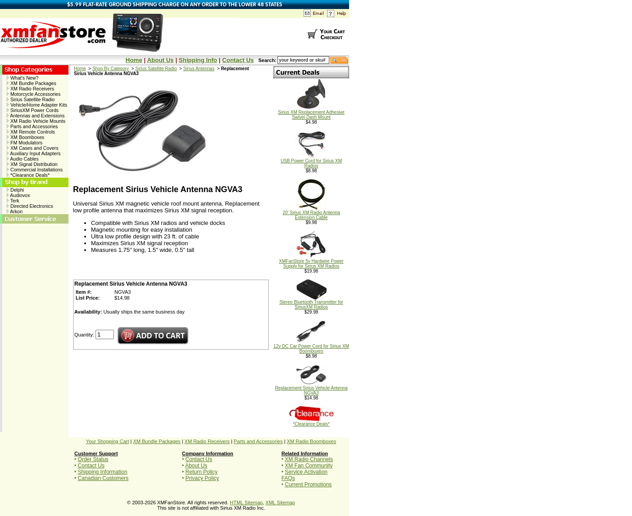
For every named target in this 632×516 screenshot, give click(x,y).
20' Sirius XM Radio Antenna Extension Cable (311, 213)
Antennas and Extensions (35, 115)
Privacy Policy (202, 478)
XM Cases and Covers (33, 148)
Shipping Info (198, 60)
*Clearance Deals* (28, 175)
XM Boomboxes (25, 137)
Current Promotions (308, 484)
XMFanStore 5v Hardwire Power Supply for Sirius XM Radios (311, 262)
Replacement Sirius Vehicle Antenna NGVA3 (311, 388)
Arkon (15, 211)
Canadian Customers (103, 478)
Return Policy (202, 472)
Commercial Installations (35, 169)
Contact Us (238, 60)
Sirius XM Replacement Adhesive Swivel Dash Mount (311, 113)
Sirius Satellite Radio (31, 99)
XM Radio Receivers (30, 88)
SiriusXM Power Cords (33, 110)
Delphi (15, 190)
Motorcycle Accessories (33, 94)
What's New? (22, 78)
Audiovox (18, 195)
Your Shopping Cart (107, 441)
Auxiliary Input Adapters (33, 153)
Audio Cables (23, 159)
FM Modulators (24, 142)
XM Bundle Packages (31, 83)
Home (134, 60)
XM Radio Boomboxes (311, 441)
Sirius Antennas (199, 68)
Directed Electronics (30, 206)
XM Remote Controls (31, 132)
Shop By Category (110, 68)
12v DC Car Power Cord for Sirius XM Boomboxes (311, 347)
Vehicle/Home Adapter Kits (37, 105)
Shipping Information (102, 472)
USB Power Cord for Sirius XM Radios (311, 161)
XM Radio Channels (309, 459)
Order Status (93, 459)
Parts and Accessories (32, 126)
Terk (13, 200)
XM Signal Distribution (32, 164)
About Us (160, 60)
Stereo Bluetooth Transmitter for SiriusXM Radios (311, 303)
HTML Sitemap (246, 502)
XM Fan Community (308, 465)
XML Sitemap (280, 502)
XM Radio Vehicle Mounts (36, 121)
